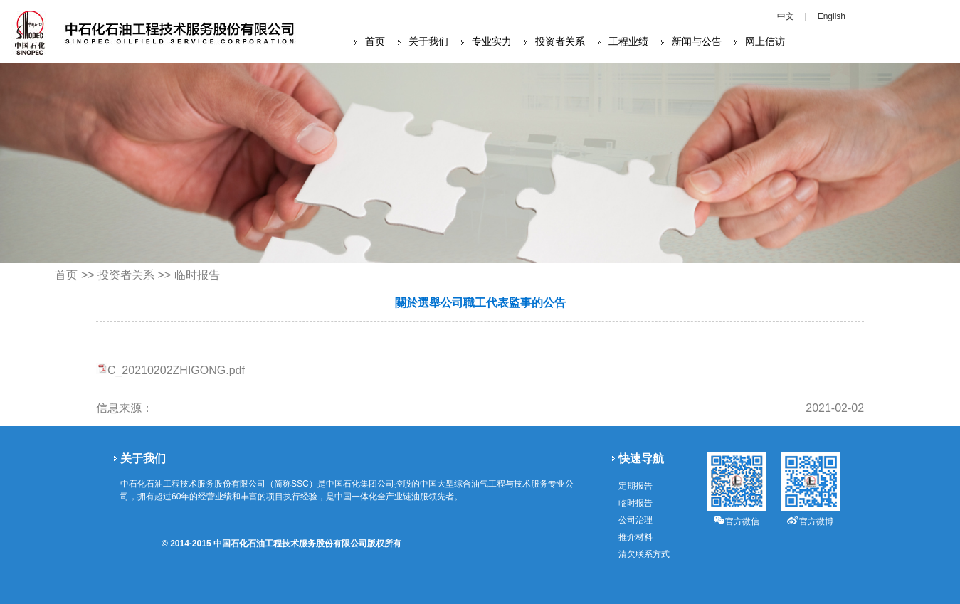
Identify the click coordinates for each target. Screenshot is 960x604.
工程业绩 (628, 41)
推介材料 (635, 537)
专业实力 (492, 41)
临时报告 (197, 275)
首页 (375, 41)
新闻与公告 (697, 41)
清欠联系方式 (644, 554)
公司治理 (635, 520)
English (831, 16)
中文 (785, 16)
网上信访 (765, 41)
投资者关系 (560, 41)
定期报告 (635, 486)
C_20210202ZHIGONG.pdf (176, 370)
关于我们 (428, 41)
